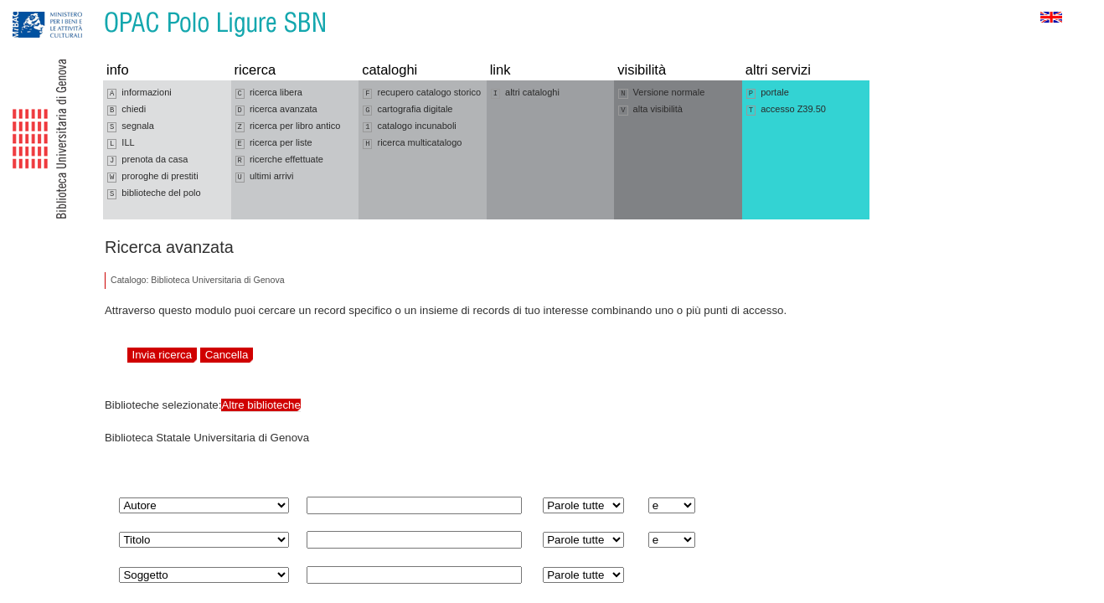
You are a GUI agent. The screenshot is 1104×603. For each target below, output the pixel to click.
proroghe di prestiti (153, 177)
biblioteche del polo (154, 193)
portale (767, 93)
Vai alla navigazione (32, 8)
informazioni (139, 93)
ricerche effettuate (279, 160)
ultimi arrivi (264, 177)
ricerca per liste (273, 143)
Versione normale (661, 93)
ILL (121, 143)
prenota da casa (147, 160)
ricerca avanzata (276, 110)
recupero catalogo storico (422, 93)
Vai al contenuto (94, 8)
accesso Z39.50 (786, 110)
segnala (130, 126)
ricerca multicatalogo (412, 143)
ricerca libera (268, 93)
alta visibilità (650, 110)
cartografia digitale (407, 110)
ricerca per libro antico (288, 126)
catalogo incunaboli (410, 126)
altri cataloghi (525, 93)
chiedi (126, 110)
